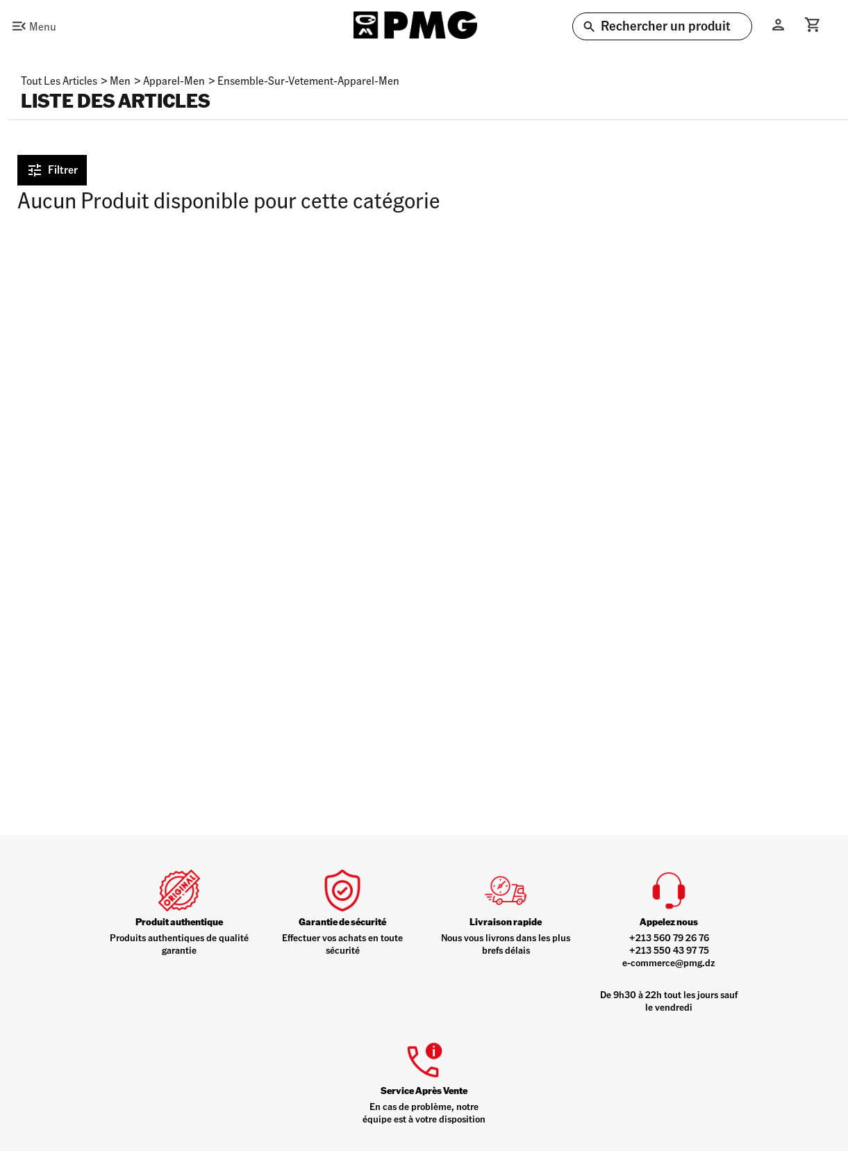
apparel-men (174, 80)
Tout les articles (59, 80)
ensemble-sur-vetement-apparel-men (308, 80)
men (120, 80)
